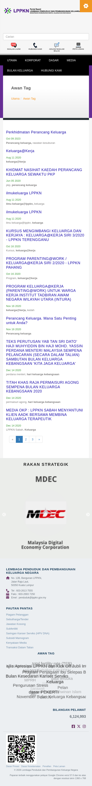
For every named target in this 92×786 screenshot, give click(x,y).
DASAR (54, 60)
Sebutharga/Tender (17, 619)
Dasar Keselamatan (30, 766)
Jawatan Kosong (16, 624)
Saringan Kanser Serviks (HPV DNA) (27, 633)
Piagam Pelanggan (17, 614)
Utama (15, 98)
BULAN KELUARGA (20, 70)
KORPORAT (33, 60)
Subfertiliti (12, 628)
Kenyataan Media (16, 642)
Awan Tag (29, 98)
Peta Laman (59, 766)
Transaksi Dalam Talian (19, 647)
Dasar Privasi (12, 766)
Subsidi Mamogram (17, 638)
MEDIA (71, 60)
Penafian (47, 766)
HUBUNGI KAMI (51, 70)
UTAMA (12, 60)
